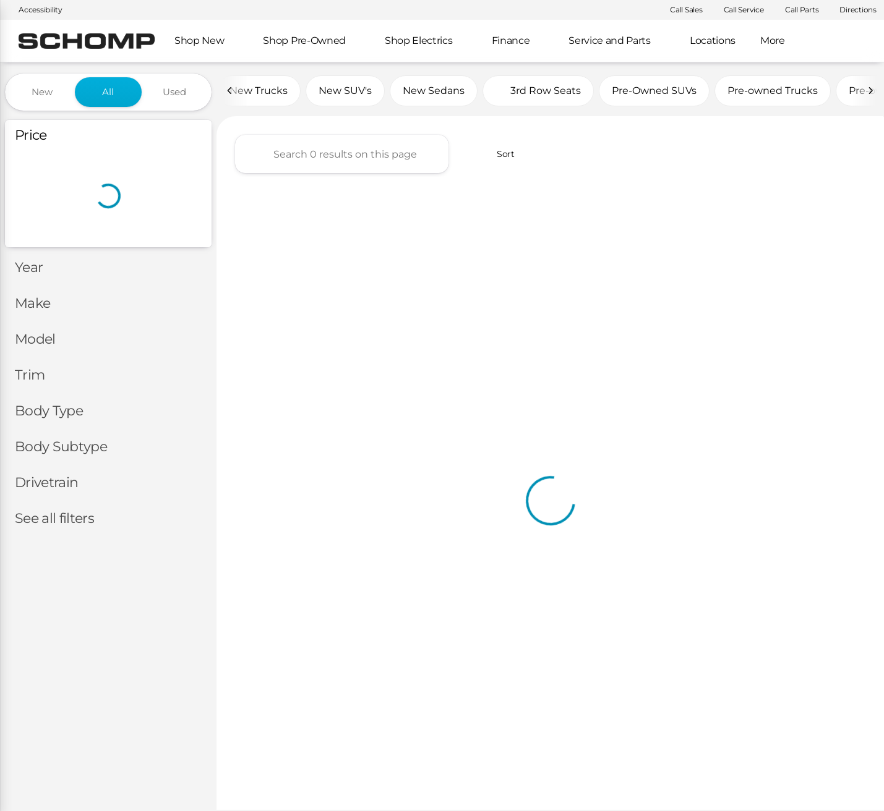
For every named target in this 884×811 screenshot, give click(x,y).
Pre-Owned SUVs (654, 92)
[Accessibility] (35, 9)
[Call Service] (738, 9)
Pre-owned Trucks (772, 92)
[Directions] (852, 9)
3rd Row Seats (538, 92)
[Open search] (855, 41)
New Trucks (259, 92)
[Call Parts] (796, 9)
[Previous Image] (230, 92)
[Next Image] (870, 92)
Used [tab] (174, 92)
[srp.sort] (498, 155)
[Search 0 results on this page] (341, 155)
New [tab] (42, 92)
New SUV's (345, 92)
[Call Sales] (680, 9)
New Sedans (434, 92)
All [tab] (108, 92)
